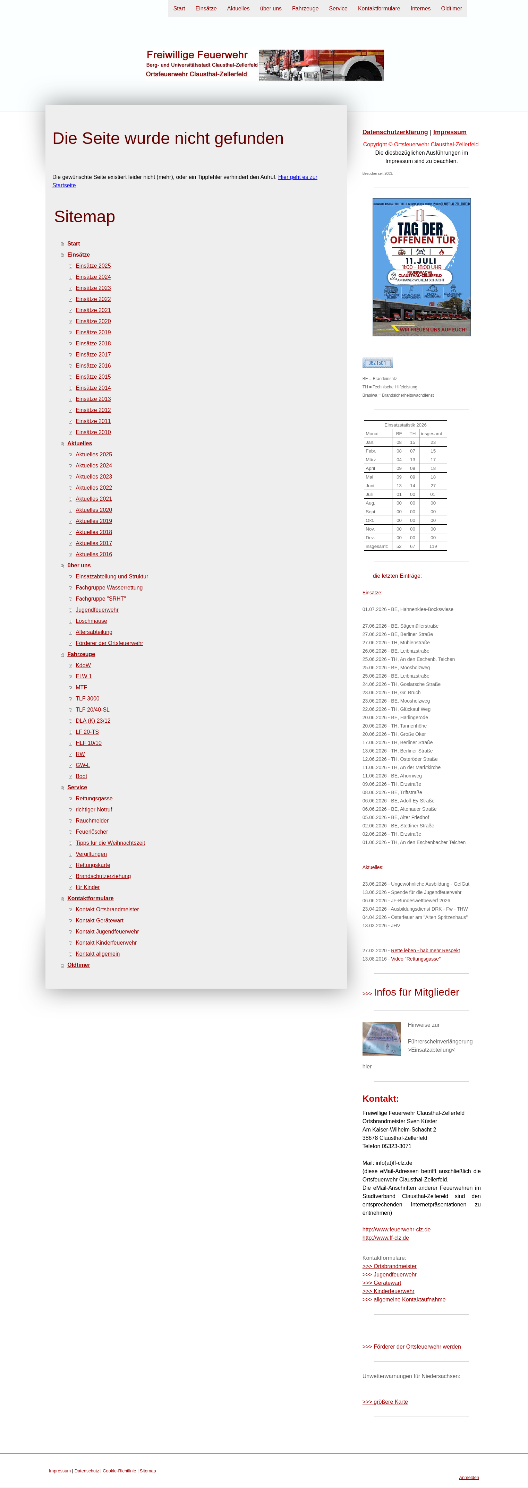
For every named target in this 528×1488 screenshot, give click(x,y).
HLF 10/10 (89, 743)
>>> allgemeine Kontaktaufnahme (404, 1299)
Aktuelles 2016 (94, 554)
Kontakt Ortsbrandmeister (107, 909)
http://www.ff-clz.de (386, 1238)
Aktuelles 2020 (94, 510)
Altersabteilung (94, 632)
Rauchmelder (92, 821)
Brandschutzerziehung (103, 876)
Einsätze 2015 (93, 377)
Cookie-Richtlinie (119, 1470)
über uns (271, 8)
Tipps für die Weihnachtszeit (110, 843)
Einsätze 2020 (93, 321)
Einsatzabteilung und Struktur (112, 576)
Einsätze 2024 (93, 277)
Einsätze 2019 (93, 332)
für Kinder (88, 887)
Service (338, 8)
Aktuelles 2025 (94, 454)
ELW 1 (84, 676)
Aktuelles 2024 (94, 465)
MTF (81, 687)
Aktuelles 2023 (94, 477)
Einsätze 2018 (93, 343)
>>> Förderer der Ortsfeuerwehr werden (412, 1347)
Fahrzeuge (305, 8)
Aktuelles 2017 (94, 543)
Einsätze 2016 (93, 366)
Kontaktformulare (379, 8)
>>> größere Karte (385, 1402)
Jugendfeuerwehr (97, 610)
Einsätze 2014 (93, 388)
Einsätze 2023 (93, 288)
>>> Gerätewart (382, 1283)
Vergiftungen (91, 854)
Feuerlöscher (92, 832)
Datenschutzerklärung (395, 132)
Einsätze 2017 (93, 355)
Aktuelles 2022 (94, 488)
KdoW (83, 665)
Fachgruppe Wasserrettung (109, 588)
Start (179, 8)
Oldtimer (451, 8)
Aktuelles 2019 (94, 521)
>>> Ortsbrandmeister (390, 1266)
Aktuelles (238, 8)
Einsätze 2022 (93, 299)
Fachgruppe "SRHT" (101, 599)
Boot (81, 776)
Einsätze (205, 8)
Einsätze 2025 (93, 266)
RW (80, 754)
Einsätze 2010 (93, 432)
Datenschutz (87, 1470)
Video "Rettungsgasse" (416, 959)
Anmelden (469, 1477)
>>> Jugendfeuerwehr (390, 1275)
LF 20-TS (87, 732)
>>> (411, 994)
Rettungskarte (93, 865)
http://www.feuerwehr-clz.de (397, 1229)
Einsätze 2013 (93, 399)
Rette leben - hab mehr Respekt (425, 950)
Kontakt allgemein (98, 954)
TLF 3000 (87, 699)
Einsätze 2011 (93, 421)
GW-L (83, 765)
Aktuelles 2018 (94, 532)
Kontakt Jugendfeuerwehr (107, 932)
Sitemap (148, 1470)
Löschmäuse (91, 621)
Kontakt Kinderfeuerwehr (106, 943)
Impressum (450, 132)
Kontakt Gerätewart (100, 920)
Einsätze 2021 (93, 310)
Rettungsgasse (94, 798)
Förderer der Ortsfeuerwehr (109, 643)
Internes (421, 8)
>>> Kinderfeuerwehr (389, 1291)
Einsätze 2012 (93, 410)
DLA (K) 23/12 (93, 721)
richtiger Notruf (94, 809)
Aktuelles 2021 (94, 499)
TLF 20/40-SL (93, 710)
